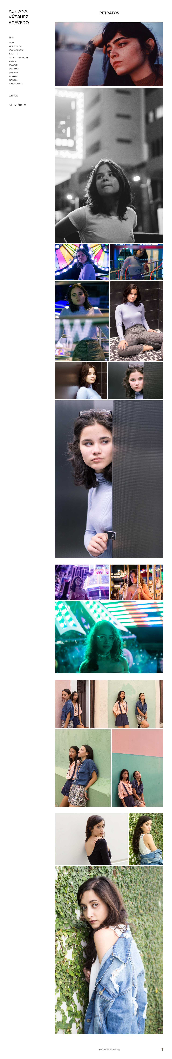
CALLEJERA (13, 65)
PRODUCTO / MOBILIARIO (19, 57)
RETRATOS (13, 76)
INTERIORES (13, 53)
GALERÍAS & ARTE (16, 50)
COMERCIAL (13, 80)
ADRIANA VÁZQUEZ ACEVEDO (19, 17)
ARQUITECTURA (15, 46)
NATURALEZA (14, 68)
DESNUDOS (13, 72)
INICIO (11, 37)
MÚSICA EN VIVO (15, 83)
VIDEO (11, 42)
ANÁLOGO (13, 61)
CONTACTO (13, 95)
